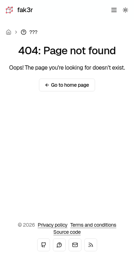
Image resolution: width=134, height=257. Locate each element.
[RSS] (90, 244)
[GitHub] (43, 244)
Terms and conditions (93, 225)
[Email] (75, 244)
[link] (29, 32)
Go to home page (67, 85)
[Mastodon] (59, 244)
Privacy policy (53, 225)
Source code (66, 232)
